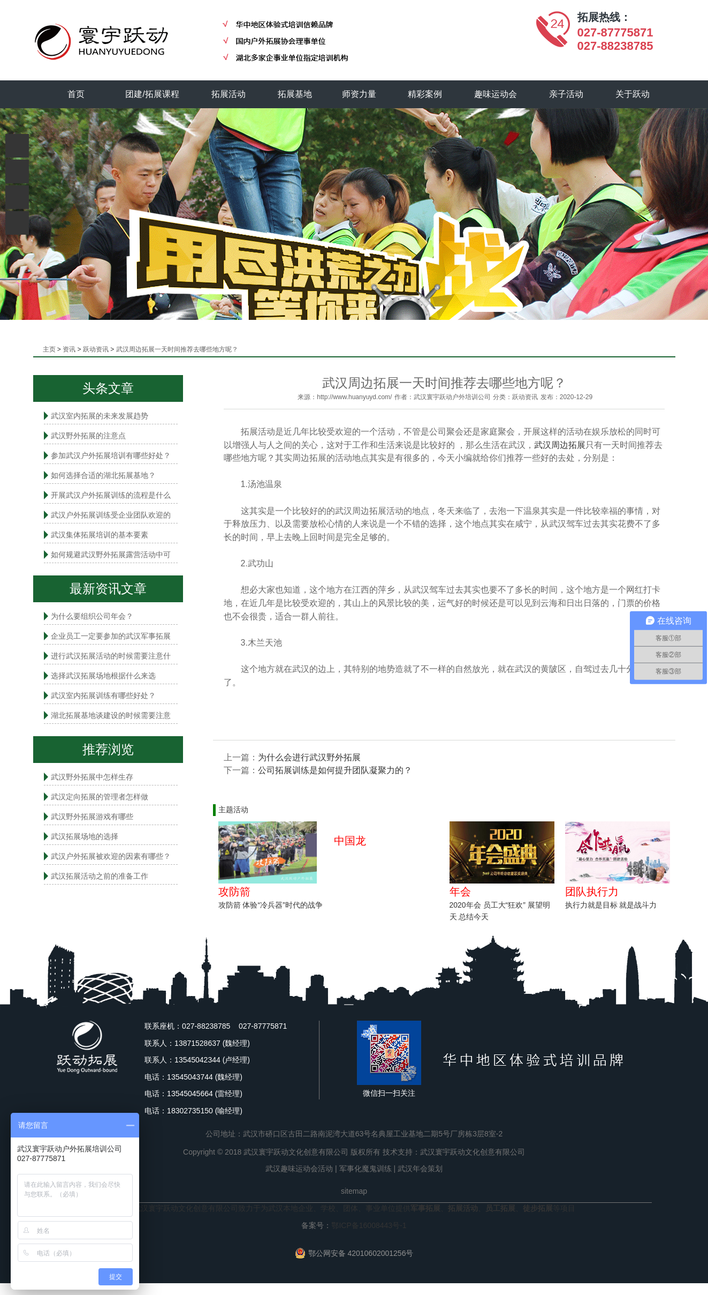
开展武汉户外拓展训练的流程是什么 (111, 495)
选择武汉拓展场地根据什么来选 (103, 675)
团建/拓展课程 (152, 94)
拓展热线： (604, 17)
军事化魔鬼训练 (365, 1168)
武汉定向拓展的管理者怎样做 (99, 796)
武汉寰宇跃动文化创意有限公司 (472, 1152)
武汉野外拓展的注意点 (88, 435)
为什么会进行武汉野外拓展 (309, 757)
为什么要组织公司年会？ (92, 616)
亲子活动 (566, 94)
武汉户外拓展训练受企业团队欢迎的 (111, 515)
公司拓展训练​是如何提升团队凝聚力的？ (335, 770)
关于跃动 (632, 94)
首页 (76, 94)
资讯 (69, 349)
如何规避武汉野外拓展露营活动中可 (111, 554)
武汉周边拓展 (559, 445)
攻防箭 (234, 891)
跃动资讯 (96, 349)
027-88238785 (615, 46)
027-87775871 (615, 32)
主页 (49, 349)
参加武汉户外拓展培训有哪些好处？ (111, 455)
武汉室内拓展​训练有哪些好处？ (103, 695)
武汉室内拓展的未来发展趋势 (99, 415)
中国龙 (350, 841)
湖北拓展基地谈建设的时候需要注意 (111, 715)
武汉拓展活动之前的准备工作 (99, 876)
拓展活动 (228, 94)
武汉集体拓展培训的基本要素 (99, 534)
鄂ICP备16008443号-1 (368, 1225)
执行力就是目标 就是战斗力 (611, 905)
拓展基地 (295, 94)
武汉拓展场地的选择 (84, 836)
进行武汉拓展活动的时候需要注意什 (111, 656)
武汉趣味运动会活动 (299, 1168)
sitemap (354, 1191)
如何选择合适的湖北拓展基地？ (103, 475)
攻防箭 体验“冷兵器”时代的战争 (270, 905)
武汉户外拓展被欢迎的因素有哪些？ (111, 856)
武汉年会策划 (420, 1168)
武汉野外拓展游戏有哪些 (92, 816)
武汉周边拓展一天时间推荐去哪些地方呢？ (177, 349)
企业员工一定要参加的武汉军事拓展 (111, 636)
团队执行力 (592, 891)
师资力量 (359, 94)
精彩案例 (425, 94)
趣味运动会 (496, 94)
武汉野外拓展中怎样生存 (92, 777)
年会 (460, 891)
